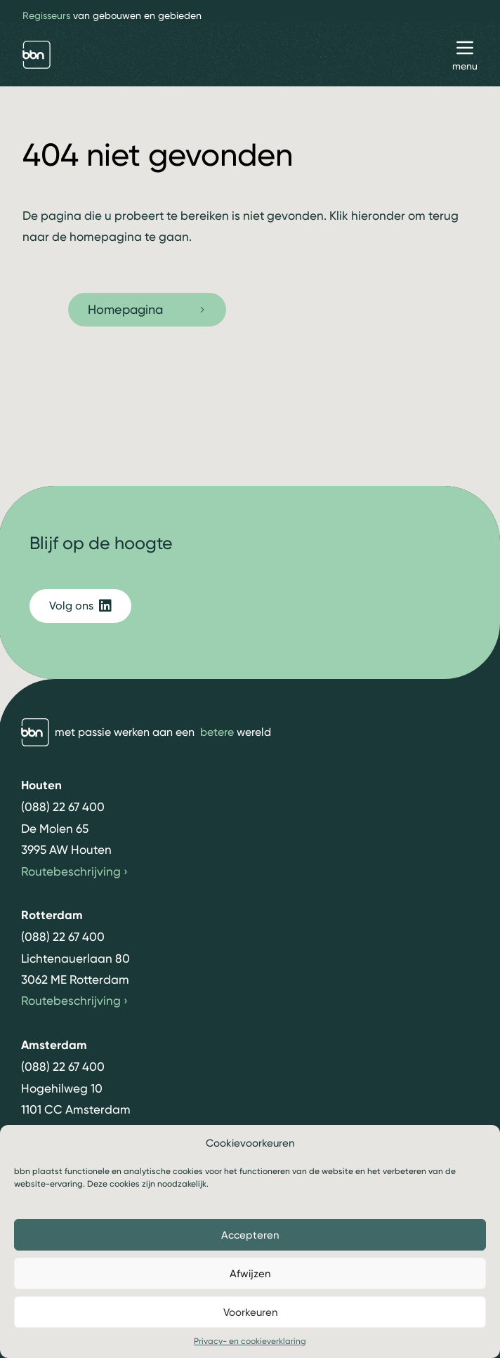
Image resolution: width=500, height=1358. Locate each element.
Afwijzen (250, 1273)
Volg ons (80, 606)
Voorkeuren (250, 1312)
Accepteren (250, 1235)
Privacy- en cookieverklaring (250, 1341)
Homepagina (147, 309)
